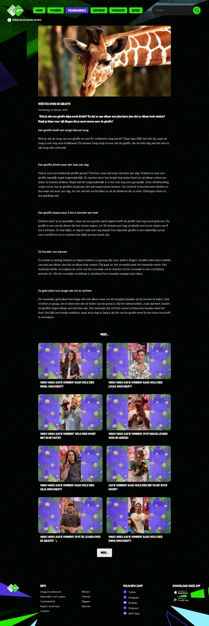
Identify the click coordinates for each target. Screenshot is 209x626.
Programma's (77, 10)
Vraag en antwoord (50, 591)
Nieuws (86, 591)
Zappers (86, 601)
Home (39, 10)
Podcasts (118, 10)
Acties (136, 10)
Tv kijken (55, 10)
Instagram (131, 597)
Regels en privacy (50, 606)
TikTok (129, 592)
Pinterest (130, 608)
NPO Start (131, 613)
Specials (86, 606)
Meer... (104, 552)
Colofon (44, 611)
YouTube (130, 602)
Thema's (86, 596)
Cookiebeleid (47, 601)
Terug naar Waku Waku (26, 20)
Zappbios (99, 10)
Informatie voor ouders (53, 596)
